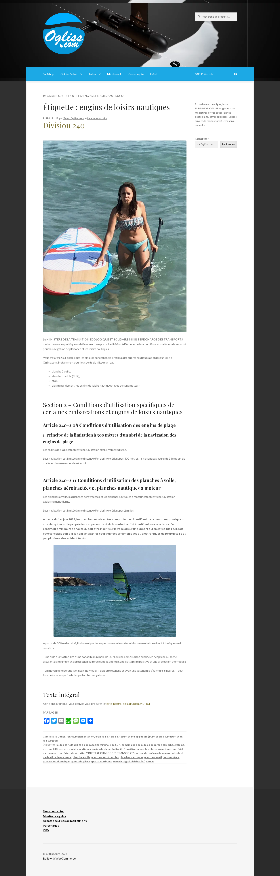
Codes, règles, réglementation (76, 736)
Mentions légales (54, 816)
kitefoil (111, 736)
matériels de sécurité (72, 753)
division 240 (50, 748)
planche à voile (81, 757)
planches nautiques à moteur (161, 757)
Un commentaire (97, 118)
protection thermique (56, 761)
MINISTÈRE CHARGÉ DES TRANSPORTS (110, 753)
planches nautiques (131, 757)
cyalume (179, 744)
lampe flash (143, 748)
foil (104, 736)
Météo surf (114, 74)
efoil (98, 736)
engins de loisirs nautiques (74, 748)
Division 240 (64, 125)
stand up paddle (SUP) (141, 736)
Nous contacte (53, 811)
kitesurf (122, 736)
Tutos (92, 74)
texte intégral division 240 (129, 761)
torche (150, 761)
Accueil (51, 95)
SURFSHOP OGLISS (206, 108)
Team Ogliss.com (73, 118)
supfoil (160, 736)
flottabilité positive (124, 748)
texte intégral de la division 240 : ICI (127, 703)
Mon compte (135, 74)
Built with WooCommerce (59, 858)
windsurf (170, 736)
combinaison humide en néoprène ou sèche (147, 744)
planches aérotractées (105, 757)
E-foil (153, 74)
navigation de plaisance (57, 757)
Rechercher (202, 138)
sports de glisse (80, 761)
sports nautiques (101, 761)
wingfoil (53, 740)
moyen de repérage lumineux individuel (159, 753)
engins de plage (101, 748)
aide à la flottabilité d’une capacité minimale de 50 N (89, 744)
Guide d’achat (68, 74)
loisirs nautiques (161, 748)
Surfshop (48, 74)
